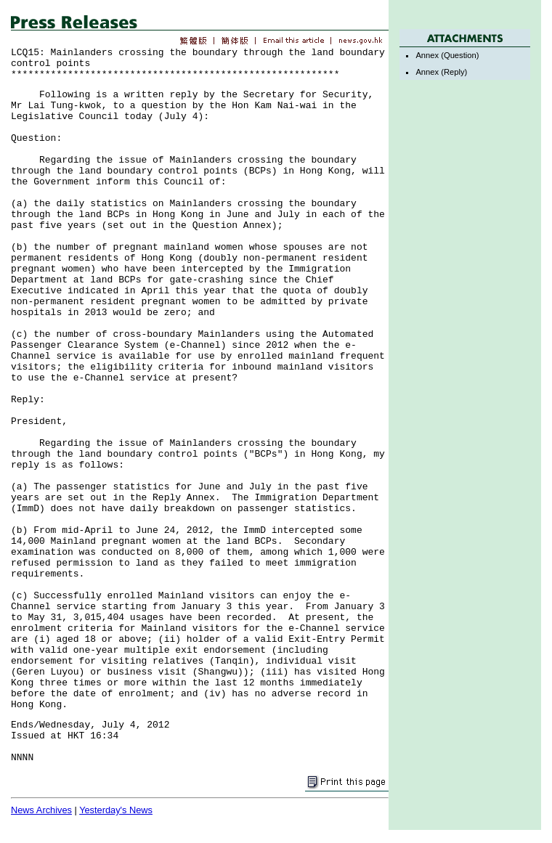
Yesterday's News (116, 810)
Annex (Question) (447, 55)
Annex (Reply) (441, 72)
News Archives (41, 810)
